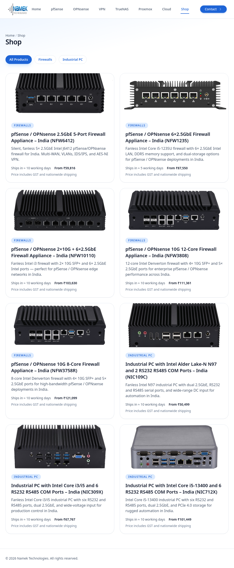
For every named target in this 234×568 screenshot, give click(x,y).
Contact (213, 9)
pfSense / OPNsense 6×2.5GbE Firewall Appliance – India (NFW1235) (167, 137)
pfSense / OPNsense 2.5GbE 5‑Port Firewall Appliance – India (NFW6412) (58, 137)
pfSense (57, 9)
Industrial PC (73, 59)
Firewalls (45, 59)
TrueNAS (122, 9)
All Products (18, 59)
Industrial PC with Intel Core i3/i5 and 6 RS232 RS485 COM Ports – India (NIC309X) (57, 488)
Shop (185, 9)
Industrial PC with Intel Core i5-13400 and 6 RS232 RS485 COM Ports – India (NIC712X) (173, 488)
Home (36, 9)
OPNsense (81, 9)
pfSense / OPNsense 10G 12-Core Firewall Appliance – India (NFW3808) (170, 252)
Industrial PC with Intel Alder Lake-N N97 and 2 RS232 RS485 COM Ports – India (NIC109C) (171, 370)
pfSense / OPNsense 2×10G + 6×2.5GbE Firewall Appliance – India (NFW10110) (53, 252)
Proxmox (145, 9)
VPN (102, 9)
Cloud (166, 9)
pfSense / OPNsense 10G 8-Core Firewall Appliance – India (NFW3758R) (55, 367)
